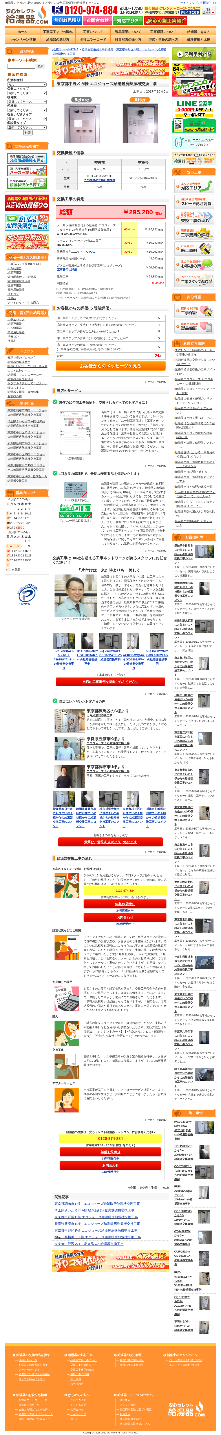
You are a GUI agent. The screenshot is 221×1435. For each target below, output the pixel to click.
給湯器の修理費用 (18, 362)
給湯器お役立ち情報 (20, 379)
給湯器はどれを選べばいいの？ (195, 417)
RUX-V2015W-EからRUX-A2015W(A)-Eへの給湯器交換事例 (63, 659)
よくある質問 (78, 1404)
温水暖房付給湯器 (18, 281)
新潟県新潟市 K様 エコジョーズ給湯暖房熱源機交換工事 (97, 1223)
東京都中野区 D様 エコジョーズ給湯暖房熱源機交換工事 (96, 1217)
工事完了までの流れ (58, 32)
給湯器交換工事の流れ (83, 1360)
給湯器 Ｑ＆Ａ (198, 32)
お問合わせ (77, 1409)
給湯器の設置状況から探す (34, 1374)
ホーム (22, 32)
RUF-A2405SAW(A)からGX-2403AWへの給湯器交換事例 (134, 659)
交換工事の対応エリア (83, 1364)
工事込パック (16, 319)
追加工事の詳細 (79, 1374)
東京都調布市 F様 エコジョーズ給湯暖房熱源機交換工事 (97, 1203)
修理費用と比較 (198, 39)
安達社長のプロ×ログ (21, 357)
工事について (93, 32)
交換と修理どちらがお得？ (34, 1409)
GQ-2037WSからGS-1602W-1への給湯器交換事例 (110, 655)
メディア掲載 (128, 1404)
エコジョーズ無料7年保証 (184, 1364)
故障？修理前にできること (34, 1418)
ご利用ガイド (206, 2)
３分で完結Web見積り (32, 1379)
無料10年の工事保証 (132, 1364)
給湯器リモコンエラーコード (26, 374)
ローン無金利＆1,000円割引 (185, 1360)
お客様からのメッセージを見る (110, 365)
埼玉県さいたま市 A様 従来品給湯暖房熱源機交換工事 (94, 1210)
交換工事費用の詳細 (82, 1369)
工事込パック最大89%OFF (24, 264)
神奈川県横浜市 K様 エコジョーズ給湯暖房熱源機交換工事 (98, 1237)
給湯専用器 (14, 272)
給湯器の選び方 (57, 39)
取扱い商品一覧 (28, 1360)
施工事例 (75, 1379)
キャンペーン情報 (22, 39)
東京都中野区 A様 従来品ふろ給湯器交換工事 (89, 1244)
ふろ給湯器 (14, 268)
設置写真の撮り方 (128, 39)
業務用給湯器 (16, 289)
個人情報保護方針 (130, 1418)
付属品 (11, 298)
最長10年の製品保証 (132, 1360)
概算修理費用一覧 (29, 1404)
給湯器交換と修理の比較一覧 (193, 486)
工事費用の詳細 (67, 269)
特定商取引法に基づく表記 (136, 1409)
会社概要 (125, 1400)
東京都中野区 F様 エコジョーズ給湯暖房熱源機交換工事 (96, 1230)
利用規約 (125, 1414)
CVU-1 (90, 251)
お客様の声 (14, 396)
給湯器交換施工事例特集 (23, 392)
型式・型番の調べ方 (163, 39)
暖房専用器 (14, 285)
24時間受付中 (125, 910)
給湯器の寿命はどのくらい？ (36, 1414)
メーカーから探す (29, 1369)
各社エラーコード (93, 39)
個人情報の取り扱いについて (137, 1423)
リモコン (13, 294)
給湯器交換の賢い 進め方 (191, 471)
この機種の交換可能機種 (99, 180)
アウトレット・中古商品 (23, 302)
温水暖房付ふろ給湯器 (21, 277)
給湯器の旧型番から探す (33, 1364)
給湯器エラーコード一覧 (33, 1400)
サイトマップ (188, 2)
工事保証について (163, 32)
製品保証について (128, 32)
